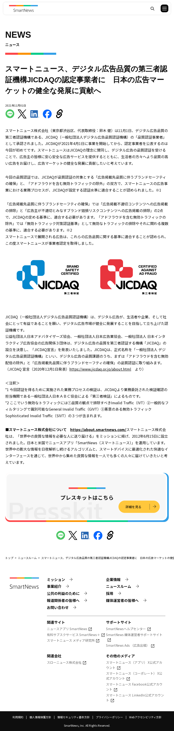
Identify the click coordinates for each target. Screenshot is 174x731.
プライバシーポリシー (109, 717)
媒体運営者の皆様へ (122, 600)
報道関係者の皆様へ (63, 600)
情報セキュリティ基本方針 (73, 717)
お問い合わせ (58, 607)
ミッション (56, 579)
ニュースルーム (118, 586)
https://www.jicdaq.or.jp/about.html (100, 369)
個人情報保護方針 (40, 717)
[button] (161, 8)
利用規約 (17, 717)
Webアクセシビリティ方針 (145, 717)
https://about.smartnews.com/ (98, 429)
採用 (109, 593)
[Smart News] (23, 8)
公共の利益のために (63, 593)
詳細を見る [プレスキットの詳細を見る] (133, 506)
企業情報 (113, 579)
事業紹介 (54, 586)
